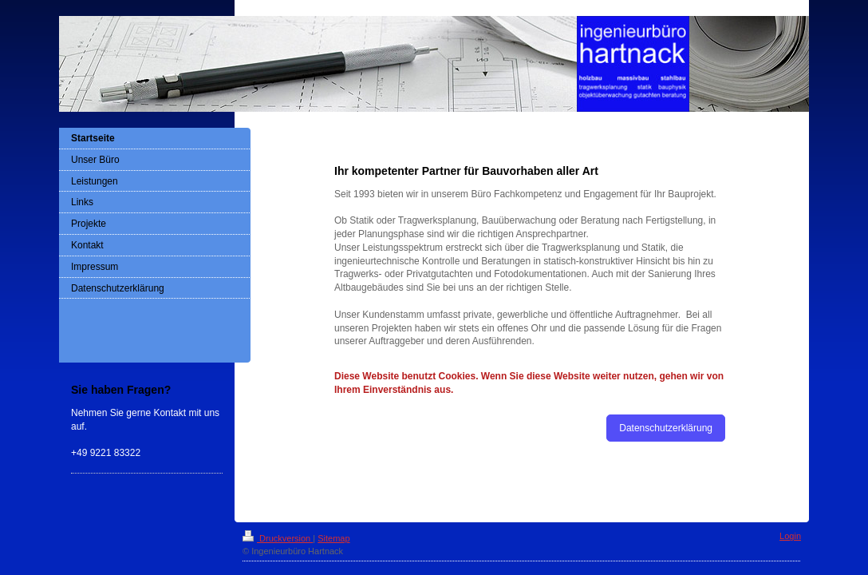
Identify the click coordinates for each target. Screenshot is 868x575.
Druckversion (278, 538)
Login (790, 536)
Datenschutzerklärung (665, 428)
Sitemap (333, 538)
